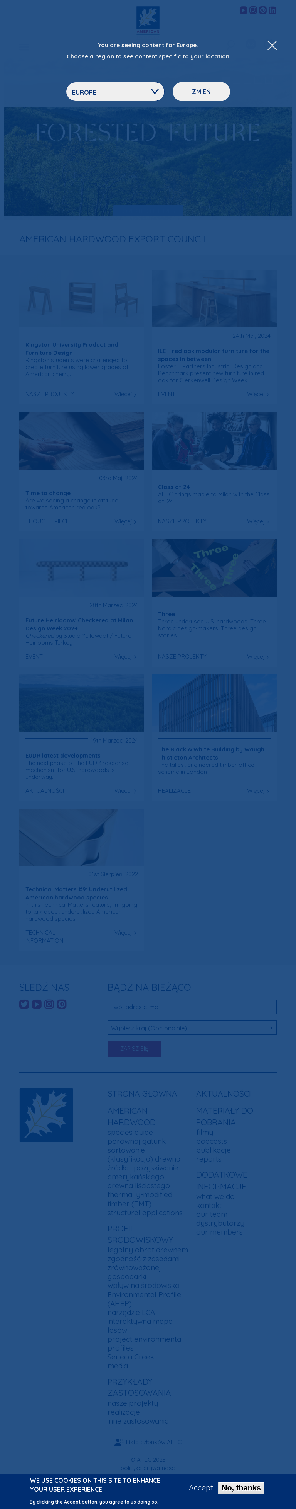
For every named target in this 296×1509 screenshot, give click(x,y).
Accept (201, 1488)
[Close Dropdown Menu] (272, 46)
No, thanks (241, 1488)
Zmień (201, 91)
